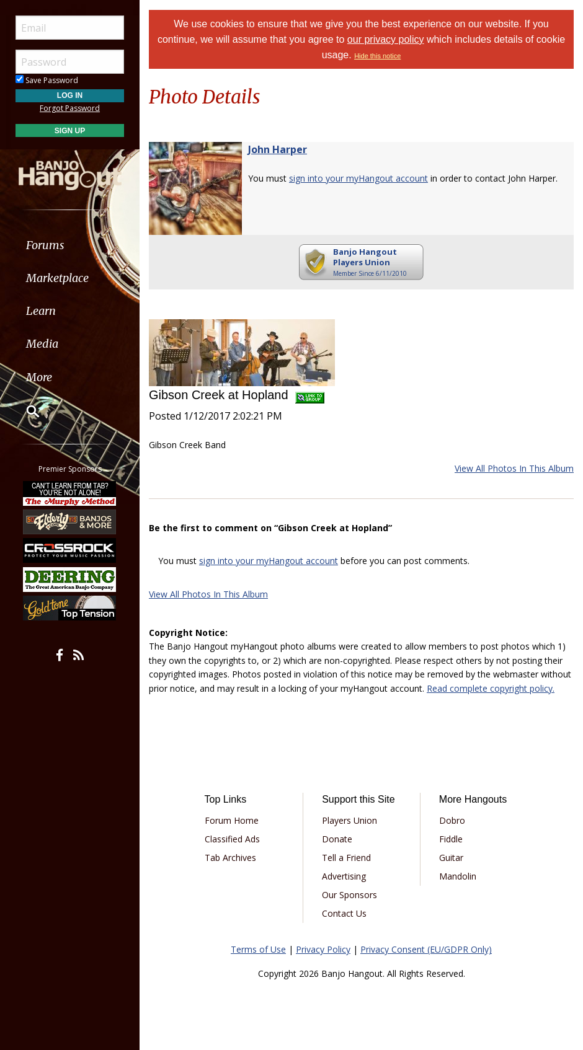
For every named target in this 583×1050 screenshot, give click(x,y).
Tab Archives (230, 857)
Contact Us (344, 913)
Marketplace (57, 278)
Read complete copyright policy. (490, 688)
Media (42, 344)
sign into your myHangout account (358, 178)
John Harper (277, 149)
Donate (337, 839)
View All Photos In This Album (514, 468)
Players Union (349, 820)
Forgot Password (70, 108)
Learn (41, 311)
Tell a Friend (346, 857)
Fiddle (451, 839)
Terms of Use (258, 949)
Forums (45, 245)
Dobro (452, 820)
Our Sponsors (349, 895)
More (39, 377)
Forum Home (232, 820)
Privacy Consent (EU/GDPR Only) (426, 949)
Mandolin (457, 876)
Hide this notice (377, 56)
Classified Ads (232, 839)
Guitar (451, 857)
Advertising (344, 876)
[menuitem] (70, 245)
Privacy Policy (323, 949)
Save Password (47, 80)
